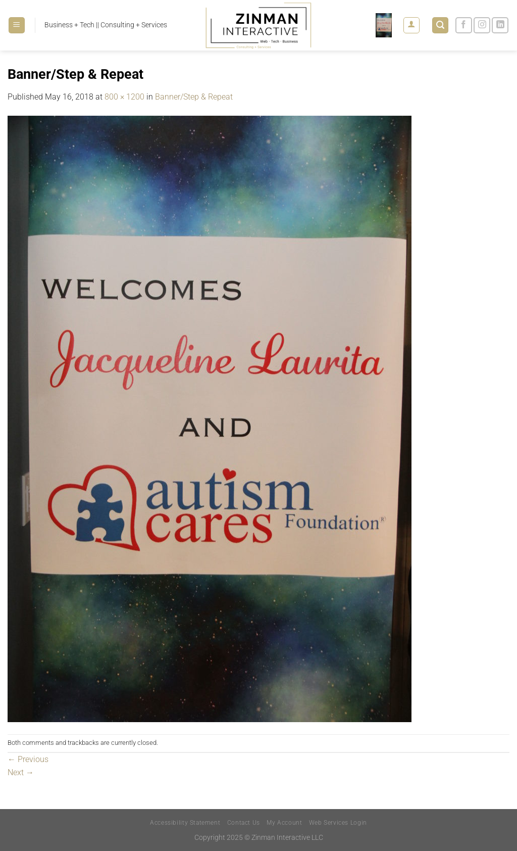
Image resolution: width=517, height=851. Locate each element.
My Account (284, 822)
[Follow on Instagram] (482, 25)
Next (21, 772)
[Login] (411, 25)
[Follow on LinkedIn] (500, 25)
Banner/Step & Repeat (194, 97)
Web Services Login (338, 822)
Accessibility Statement (185, 822)
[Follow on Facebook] (463, 25)
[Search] (440, 25)
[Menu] (17, 25)
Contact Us (243, 822)
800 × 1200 (124, 97)
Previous (28, 759)
